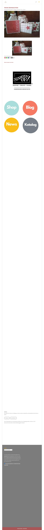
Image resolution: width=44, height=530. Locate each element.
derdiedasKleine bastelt (9, 9)
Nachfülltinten (13, 418)
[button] (5, 57)
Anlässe (24, 9)
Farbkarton (7, 418)
